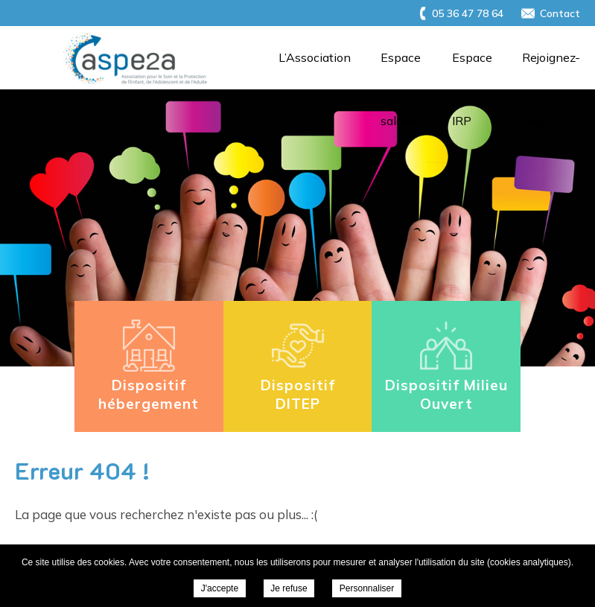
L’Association (315, 57)
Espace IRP (472, 69)
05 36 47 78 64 (467, 13)
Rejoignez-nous (551, 69)
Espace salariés (401, 69)
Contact (560, 13)
